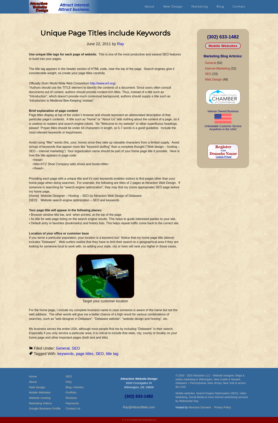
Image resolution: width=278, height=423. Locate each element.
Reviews (71, 397)
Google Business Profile (45, 408)
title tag (112, 354)
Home (33, 376)
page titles (84, 354)
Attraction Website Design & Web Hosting (63, 7)
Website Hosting (40, 397)
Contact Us (73, 408)
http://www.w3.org (102, 83)
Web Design (213, 79)
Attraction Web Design (143, 420)
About (33, 381)
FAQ (69, 381)
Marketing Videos (40, 403)
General (63, 348)
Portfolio (71, 392)
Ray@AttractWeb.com (139, 407)
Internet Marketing (217, 68)
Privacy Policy (222, 407)
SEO (76, 348)
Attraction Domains (199, 407)
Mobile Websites (222, 46)
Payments (72, 403)
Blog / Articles (75, 387)
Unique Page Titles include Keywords (105, 33)
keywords (65, 354)
